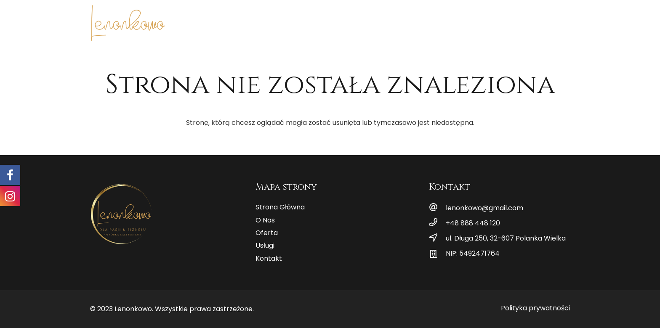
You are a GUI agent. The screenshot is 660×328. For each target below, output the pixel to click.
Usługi (264, 245)
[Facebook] (549, 21)
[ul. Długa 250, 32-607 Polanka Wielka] (437, 238)
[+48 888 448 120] (437, 223)
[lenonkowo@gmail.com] (437, 208)
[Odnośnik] (128, 23)
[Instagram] (563, 21)
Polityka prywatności (535, 308)
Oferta (266, 233)
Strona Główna (280, 207)
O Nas (265, 220)
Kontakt (268, 258)
